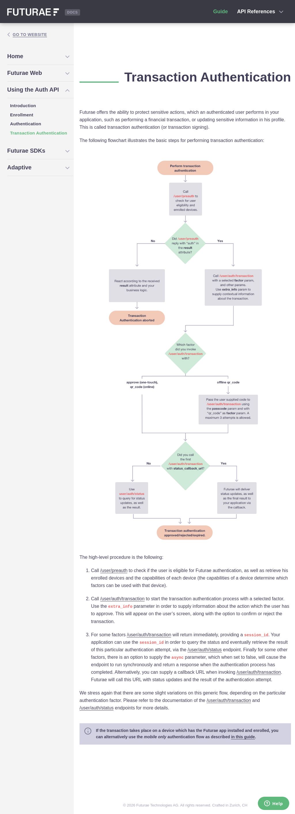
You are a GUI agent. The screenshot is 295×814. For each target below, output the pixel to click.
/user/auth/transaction (122, 598)
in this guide (243, 737)
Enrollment (21, 114)
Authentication (25, 123)
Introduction (23, 105)
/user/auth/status (205, 649)
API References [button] (260, 11)
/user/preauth (113, 570)
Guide (220, 11)
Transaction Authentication (38, 132)
